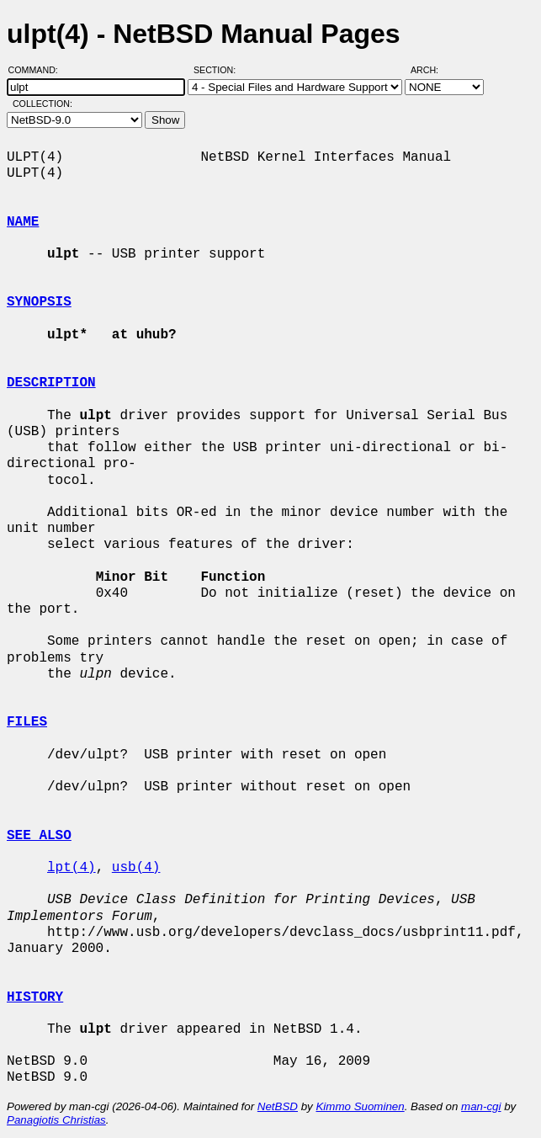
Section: (218, 70)
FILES (27, 722)
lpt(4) (71, 868)
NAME (23, 222)
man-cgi (481, 1106)
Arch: (432, 70)
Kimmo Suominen (360, 1106)
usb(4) (136, 868)
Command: (38, 70)
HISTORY (35, 997)
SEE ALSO (39, 836)
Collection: (42, 103)
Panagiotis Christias (56, 1120)
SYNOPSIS (39, 302)
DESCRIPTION (51, 383)
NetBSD (277, 1106)
